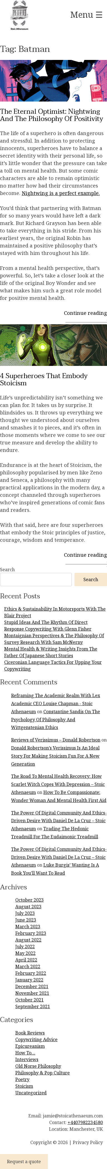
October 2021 (29, 1000)
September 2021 (32, 1006)
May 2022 (25, 953)
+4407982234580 (85, 1122)
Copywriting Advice (36, 1039)
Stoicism (24, 1086)
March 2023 (27, 926)
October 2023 (29, 900)
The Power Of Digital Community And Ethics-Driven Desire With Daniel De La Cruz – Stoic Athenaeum (59, 821)
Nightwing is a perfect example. (61, 193)
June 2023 (25, 920)
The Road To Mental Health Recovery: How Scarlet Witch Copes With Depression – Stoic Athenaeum (58, 784)
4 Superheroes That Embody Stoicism (44, 379)
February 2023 (30, 933)
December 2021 (31, 986)
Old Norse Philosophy (38, 1066)
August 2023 (28, 907)
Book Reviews (30, 1033)
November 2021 (32, 993)
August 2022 (28, 940)
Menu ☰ (86, 14)
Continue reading (85, 313)
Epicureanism (30, 1046)
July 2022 (25, 946)
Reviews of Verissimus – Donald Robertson (55, 740)
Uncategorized (31, 1093)
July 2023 (25, 913)
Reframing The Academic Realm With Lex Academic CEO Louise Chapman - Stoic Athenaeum (55, 703)
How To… (25, 1053)
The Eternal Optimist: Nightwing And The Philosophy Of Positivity (51, 115)
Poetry (22, 1079)
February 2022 (30, 973)
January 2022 (29, 980)
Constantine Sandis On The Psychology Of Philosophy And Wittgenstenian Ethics (55, 720)
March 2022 (27, 966)
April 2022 (26, 960)
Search (7, 569)
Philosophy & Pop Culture (42, 1073)
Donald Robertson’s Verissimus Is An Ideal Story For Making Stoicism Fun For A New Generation (55, 756)
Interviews (26, 1059)
